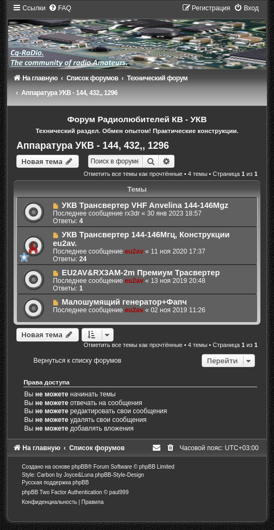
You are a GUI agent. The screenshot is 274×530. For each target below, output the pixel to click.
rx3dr (132, 213)
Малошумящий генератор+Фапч (123, 302)
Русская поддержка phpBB (55, 482)
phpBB (80, 467)
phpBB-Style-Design (119, 475)
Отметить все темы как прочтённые (133, 174)
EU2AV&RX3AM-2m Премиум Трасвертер (140, 272)
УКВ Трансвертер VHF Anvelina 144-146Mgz (144, 205)
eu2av (133, 251)
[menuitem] (59, 8)
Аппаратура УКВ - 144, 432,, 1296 (92, 145)
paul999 (119, 492)
